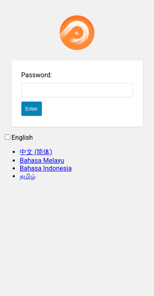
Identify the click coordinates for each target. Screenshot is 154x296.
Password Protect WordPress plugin (77, 32)
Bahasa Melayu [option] (42, 160)
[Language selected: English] (77, 157)
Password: (36, 75)
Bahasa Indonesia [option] (46, 168)
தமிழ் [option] (28, 176)
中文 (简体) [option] (36, 152)
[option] (85, 152)
